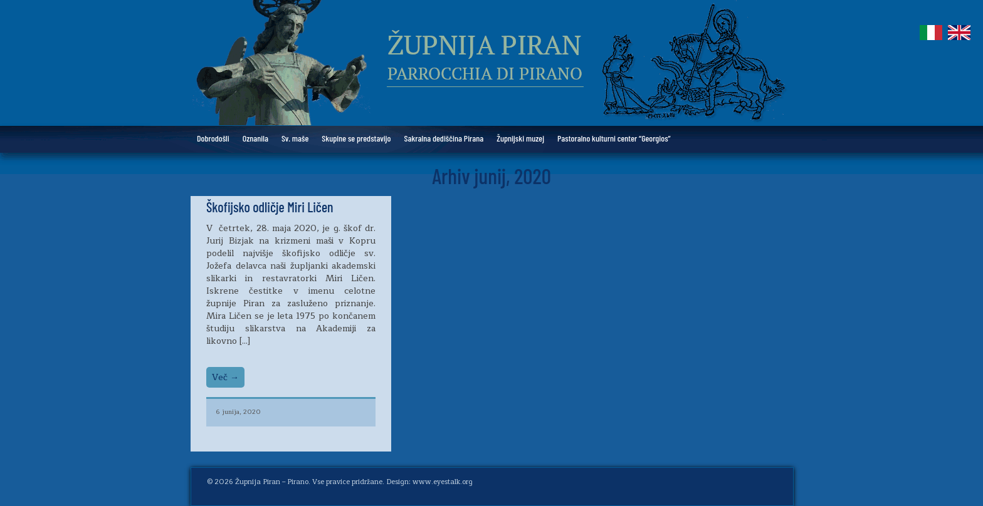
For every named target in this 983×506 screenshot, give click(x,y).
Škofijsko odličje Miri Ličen (270, 207)
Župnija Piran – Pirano (271, 482)
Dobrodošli (213, 138)
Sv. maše (294, 138)
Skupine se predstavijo (356, 138)
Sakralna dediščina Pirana (444, 138)
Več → (225, 377)
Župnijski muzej (520, 138)
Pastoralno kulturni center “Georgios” (614, 138)
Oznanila (255, 138)
